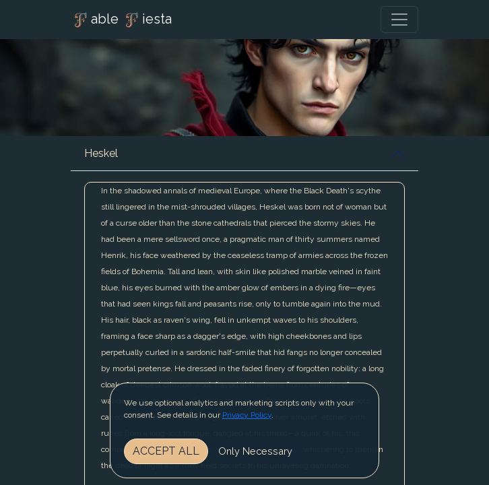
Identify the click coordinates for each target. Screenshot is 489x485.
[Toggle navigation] (399, 19)
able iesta (121, 20)
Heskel (101, 153)
